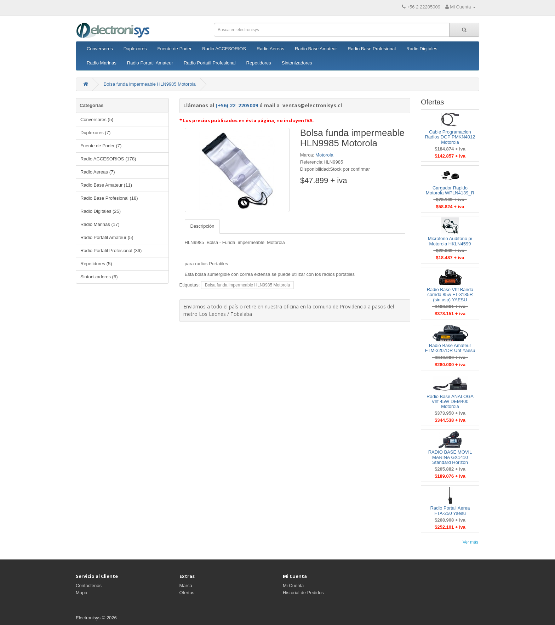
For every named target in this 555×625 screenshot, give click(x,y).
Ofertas (187, 592)
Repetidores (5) (96, 263)
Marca (185, 585)
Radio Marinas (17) (100, 224)
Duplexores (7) (95, 132)
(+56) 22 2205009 (237, 105)
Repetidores (258, 63)
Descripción (202, 226)
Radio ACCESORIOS (224, 48)
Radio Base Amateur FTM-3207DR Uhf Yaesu (450, 348)
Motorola (324, 155)
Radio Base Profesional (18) (109, 198)
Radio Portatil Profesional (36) (111, 250)
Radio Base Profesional (372, 48)
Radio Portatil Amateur (150, 63)
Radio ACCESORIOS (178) (108, 158)
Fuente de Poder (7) (100, 145)
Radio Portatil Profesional (210, 63)
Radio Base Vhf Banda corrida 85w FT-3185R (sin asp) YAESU (450, 294)
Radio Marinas (101, 63)
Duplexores (135, 48)
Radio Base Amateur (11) (106, 185)
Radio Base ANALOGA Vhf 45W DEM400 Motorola (450, 401)
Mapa (81, 592)
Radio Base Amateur (316, 48)
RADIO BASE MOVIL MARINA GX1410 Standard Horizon (450, 457)
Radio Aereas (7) (97, 172)
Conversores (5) (96, 119)
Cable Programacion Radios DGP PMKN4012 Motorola (450, 137)
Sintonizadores (297, 63)
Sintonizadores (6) (99, 276)
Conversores (100, 48)
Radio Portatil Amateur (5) (106, 237)
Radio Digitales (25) (100, 211)
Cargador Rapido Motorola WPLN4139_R (450, 190)
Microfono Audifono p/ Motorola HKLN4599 (450, 241)
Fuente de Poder (174, 48)
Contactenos (89, 585)
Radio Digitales (421, 48)
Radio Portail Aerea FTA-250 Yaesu (450, 510)
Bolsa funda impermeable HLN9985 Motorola (150, 84)
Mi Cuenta (293, 585)
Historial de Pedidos (303, 592)
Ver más (470, 542)
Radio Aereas (270, 48)
